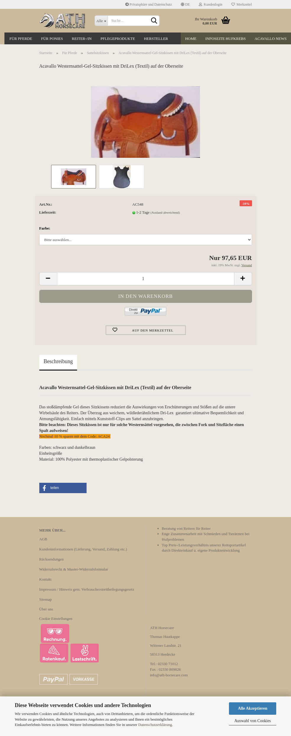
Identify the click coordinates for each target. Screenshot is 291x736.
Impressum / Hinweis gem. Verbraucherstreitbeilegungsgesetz (86, 589)
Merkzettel (241, 4)
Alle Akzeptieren (252, 708)
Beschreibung (58, 361)
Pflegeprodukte (117, 38)
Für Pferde (20, 38)
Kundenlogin (210, 4)
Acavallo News (271, 38)
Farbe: (45, 228)
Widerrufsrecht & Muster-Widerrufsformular (73, 569)
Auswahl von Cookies (252, 721)
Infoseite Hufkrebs (225, 38)
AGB (43, 539)
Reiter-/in (82, 38)
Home (190, 38)
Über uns (46, 609)
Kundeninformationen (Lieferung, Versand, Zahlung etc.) (83, 549)
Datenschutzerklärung (155, 724)
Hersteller (156, 38)
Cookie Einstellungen (55, 618)
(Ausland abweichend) (165, 212)
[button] (63, 488)
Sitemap (45, 599)
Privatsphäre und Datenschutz (148, 4)
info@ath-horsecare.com (169, 675)
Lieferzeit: (47, 212)
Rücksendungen (51, 559)
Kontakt (45, 579)
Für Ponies (52, 38)
